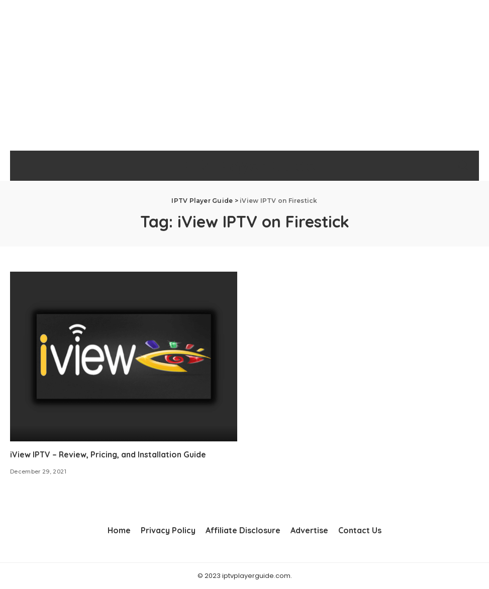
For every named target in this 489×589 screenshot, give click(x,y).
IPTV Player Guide (244, 165)
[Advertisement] (244, 75)
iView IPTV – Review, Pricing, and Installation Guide (108, 454)
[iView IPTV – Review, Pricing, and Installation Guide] (123, 357)
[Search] (463, 166)
